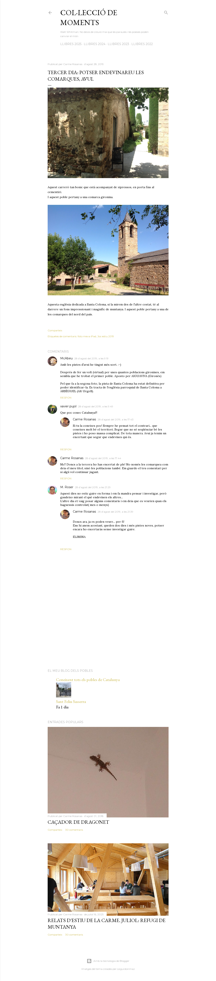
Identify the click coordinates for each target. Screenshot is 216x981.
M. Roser (66, 487)
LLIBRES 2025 (70, 44)
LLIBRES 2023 (118, 44)
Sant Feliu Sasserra (71, 701)
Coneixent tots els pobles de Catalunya (88, 679)
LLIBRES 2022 (142, 44)
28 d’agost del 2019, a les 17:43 (116, 419)
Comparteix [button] (55, 330)
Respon (65, 397)
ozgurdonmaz (126, 968)
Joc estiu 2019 (105, 336)
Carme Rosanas (84, 419)
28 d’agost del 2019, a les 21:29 (93, 487)
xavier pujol (68, 406)
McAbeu (66, 358)
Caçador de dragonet (78, 822)
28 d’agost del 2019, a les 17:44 (103, 458)
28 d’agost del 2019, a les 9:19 (91, 358)
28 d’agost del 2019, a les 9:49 (95, 406)
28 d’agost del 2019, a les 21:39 (115, 511)
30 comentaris (74, 829)
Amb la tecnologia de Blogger (108, 961)
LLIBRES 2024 (94, 44)
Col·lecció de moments (88, 17)
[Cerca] (166, 12)
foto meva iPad (87, 336)
